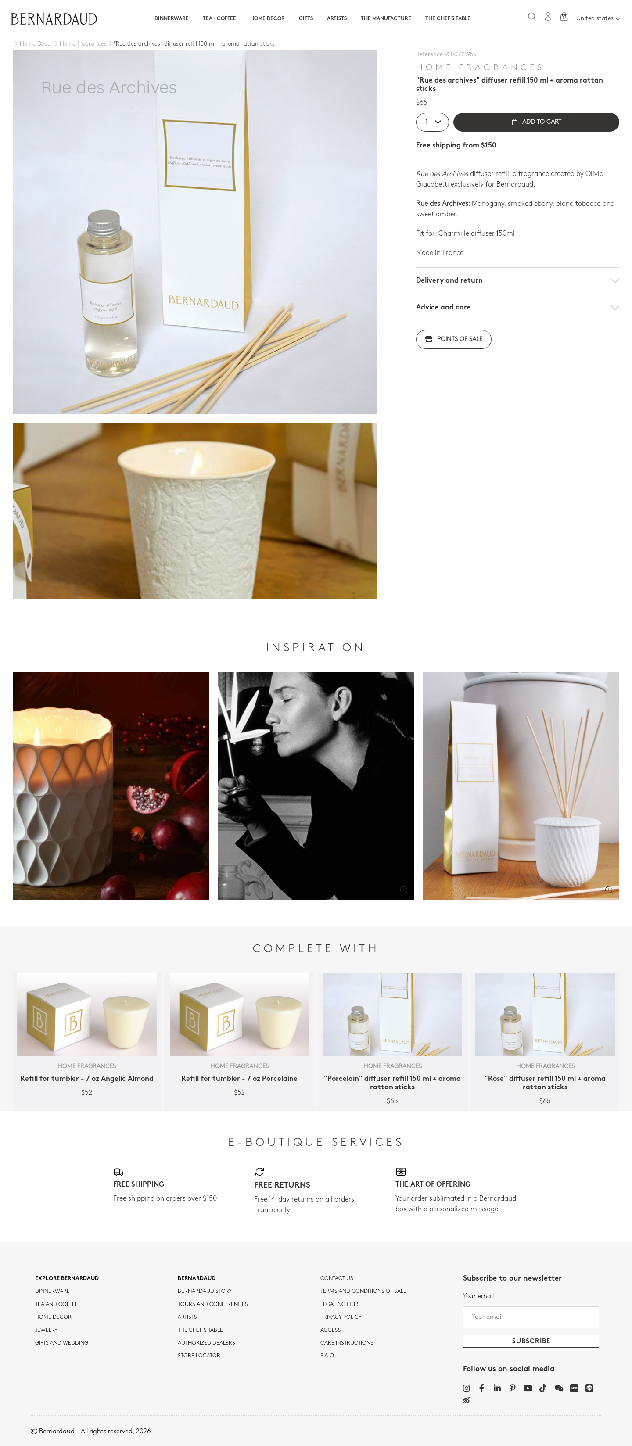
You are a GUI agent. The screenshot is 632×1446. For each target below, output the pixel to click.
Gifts (306, 19)
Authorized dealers (206, 1343)
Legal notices (340, 1304)
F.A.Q (327, 1356)
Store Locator (199, 1356)
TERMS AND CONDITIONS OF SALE (363, 1291)
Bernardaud (196, 1278)
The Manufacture (386, 19)
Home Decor (267, 19)
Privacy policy (341, 1317)
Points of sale (453, 339)
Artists (337, 19)
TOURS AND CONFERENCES (213, 1304)
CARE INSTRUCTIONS (346, 1343)
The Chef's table (447, 19)
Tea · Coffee (219, 19)
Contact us (336, 1278)
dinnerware (52, 1291)
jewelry (46, 1330)
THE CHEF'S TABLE (200, 1330)
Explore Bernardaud (67, 1278)
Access (330, 1330)
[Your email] (531, 1317)
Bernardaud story (205, 1291)
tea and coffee (56, 1304)
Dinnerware (171, 19)
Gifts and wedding (61, 1343)
